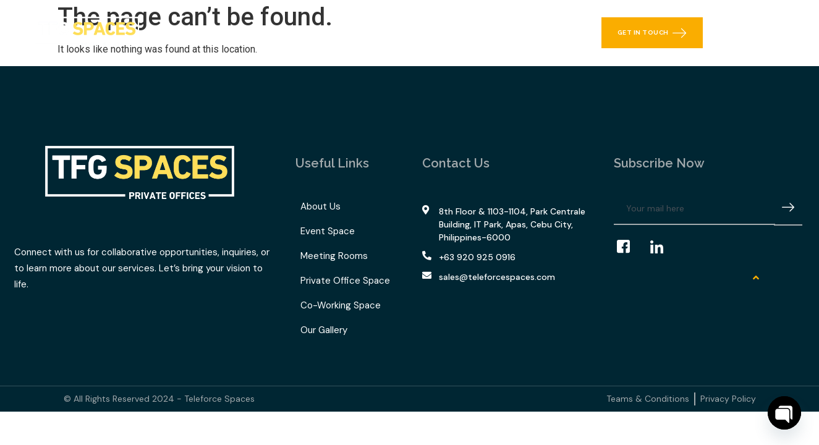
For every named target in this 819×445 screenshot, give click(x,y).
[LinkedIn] (662, 247)
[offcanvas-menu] (788, 33)
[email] (694, 209)
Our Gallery (442, 32)
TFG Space (365, 32)
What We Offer (274, 32)
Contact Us (512, 32)
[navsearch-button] (758, 32)
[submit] (788, 209)
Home (201, 32)
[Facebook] (629, 247)
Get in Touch (652, 32)
